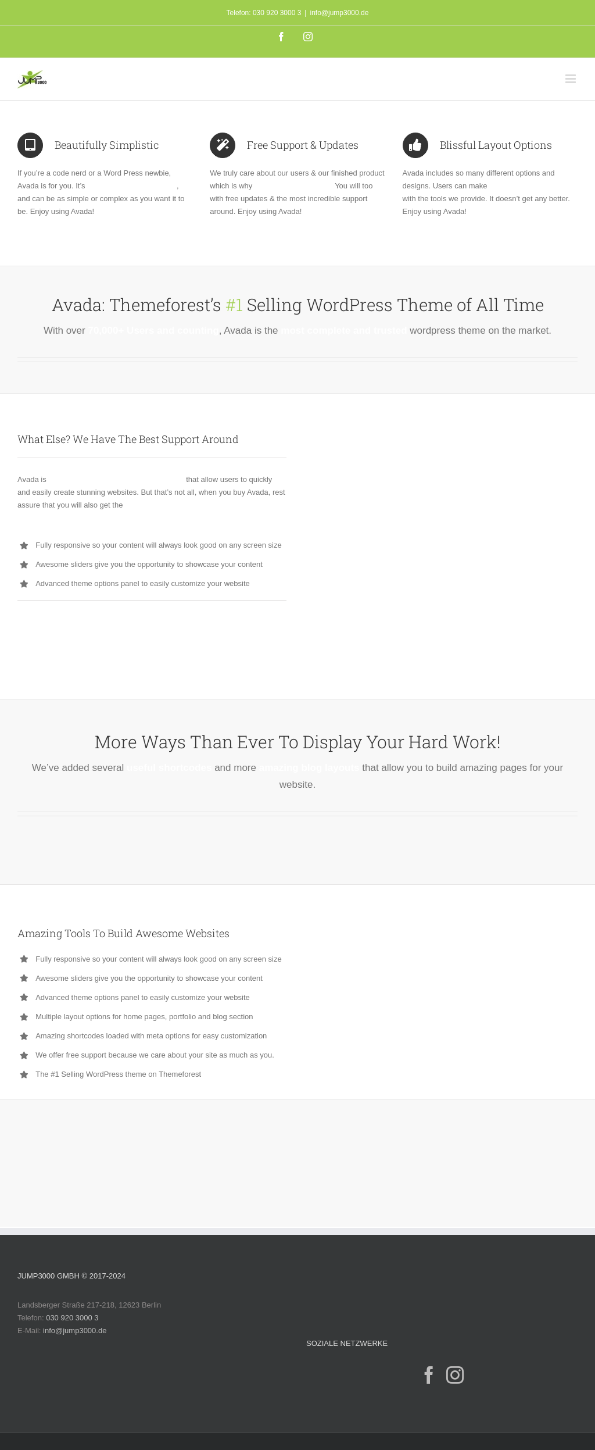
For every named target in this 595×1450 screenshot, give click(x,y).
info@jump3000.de (339, 13)
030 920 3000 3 (72, 1317)
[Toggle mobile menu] (571, 79)
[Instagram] (455, 1375)
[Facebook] (429, 1375)
